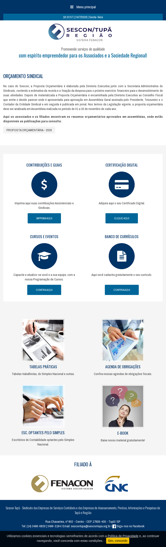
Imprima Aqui (44, 218)
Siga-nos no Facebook (128, 526)
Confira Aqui (44, 290)
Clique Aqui (121, 218)
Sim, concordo (117, 540)
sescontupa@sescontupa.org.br (90, 526)
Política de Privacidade (123, 536)
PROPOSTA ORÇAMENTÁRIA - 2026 (29, 130)
